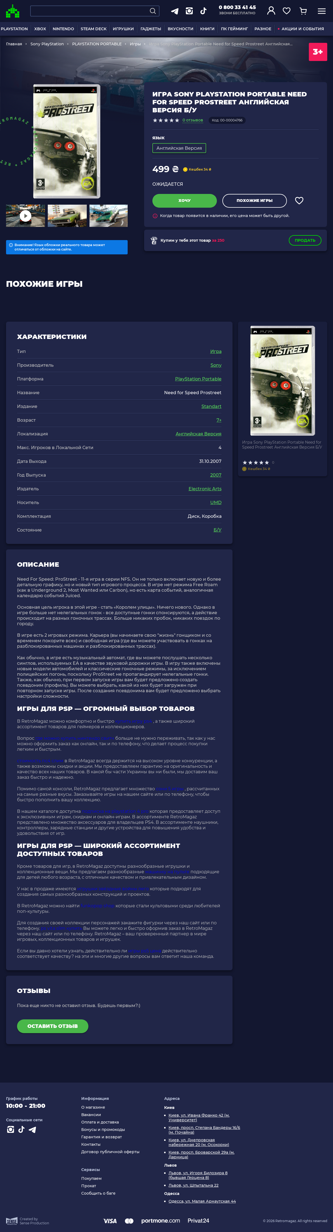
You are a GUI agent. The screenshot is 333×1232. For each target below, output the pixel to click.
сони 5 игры (170, 788)
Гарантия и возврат (101, 1137)
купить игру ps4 (133, 721)
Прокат (88, 1186)
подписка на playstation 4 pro (115, 811)
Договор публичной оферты (110, 1152)
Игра (216, 351)
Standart (212, 406)
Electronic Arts (205, 488)
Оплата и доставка (100, 1122)
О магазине (93, 1107)
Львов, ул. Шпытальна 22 (194, 1185)
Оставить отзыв (52, 1026)
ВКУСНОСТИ (181, 28)
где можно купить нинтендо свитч (74, 738)
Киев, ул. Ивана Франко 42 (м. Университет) (199, 1117)
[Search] (152, 10)
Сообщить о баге (98, 1193)
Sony (216, 365)
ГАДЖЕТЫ (151, 28)
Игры (135, 43)
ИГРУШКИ (123, 28)
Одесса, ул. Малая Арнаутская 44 (202, 1201)
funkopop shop (97, 905)
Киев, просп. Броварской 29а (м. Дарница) (201, 1154)
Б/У (218, 530)
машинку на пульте (167, 871)
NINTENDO (63, 28)
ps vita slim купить (61, 928)
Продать (305, 240)
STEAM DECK (94, 28)
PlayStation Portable (198, 379)
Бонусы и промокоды (103, 1129)
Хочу (184, 200)
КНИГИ (207, 28)
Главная (14, 43)
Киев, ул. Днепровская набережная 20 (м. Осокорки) (199, 1142)
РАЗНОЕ (262, 28)
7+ (219, 420)
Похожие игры (255, 200)
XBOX (40, 28)
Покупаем (91, 1178)
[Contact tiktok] (22, 1130)
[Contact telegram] (33, 1130)
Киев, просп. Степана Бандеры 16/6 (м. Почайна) (204, 1130)
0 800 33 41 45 (237, 7)
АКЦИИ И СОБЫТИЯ (301, 28)
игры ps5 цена (144, 950)
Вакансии (91, 1115)
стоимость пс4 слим (40, 760)
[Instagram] (11, 1130)
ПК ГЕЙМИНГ (234, 28)
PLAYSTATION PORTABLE (97, 43)
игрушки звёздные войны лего (113, 888)
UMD (216, 502)
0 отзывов (193, 120)
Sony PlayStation (47, 43)
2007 (216, 475)
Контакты (90, 1144)
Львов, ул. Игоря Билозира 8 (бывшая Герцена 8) (198, 1175)
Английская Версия (199, 433)
